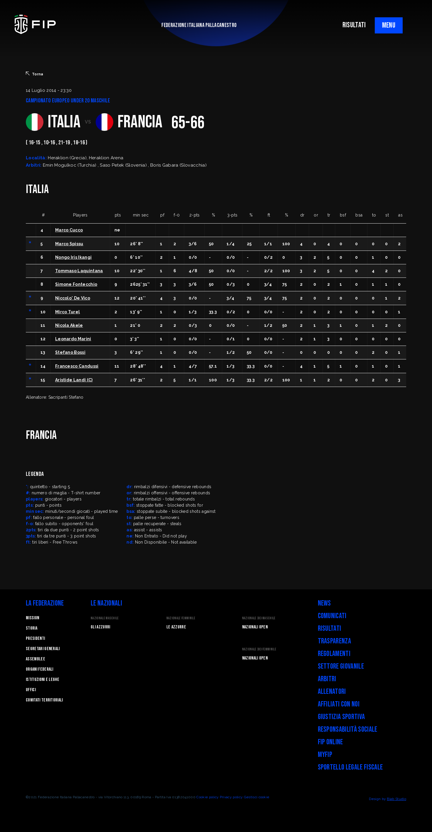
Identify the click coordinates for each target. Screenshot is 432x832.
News (324, 603)
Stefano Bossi (70, 352)
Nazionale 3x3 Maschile (259, 618)
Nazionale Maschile (105, 618)
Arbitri (327, 679)
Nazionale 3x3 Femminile (259, 649)
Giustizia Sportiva (341, 716)
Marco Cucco (69, 230)
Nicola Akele (69, 325)
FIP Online (330, 742)
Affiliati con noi (339, 704)
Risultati (329, 628)
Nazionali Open (255, 627)
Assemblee (35, 659)
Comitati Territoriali (44, 700)
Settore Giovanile (341, 666)
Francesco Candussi (77, 366)
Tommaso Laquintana (79, 270)
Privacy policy (231, 797)
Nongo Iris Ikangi (73, 257)
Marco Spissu (69, 243)
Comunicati (332, 615)
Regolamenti (334, 653)
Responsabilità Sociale (347, 729)
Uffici (31, 690)
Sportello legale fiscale (350, 767)
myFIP (325, 754)
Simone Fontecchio (76, 284)
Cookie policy (207, 797)
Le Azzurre (176, 627)
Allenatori (332, 691)
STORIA (31, 628)
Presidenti (35, 638)
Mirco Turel (67, 312)
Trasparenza (334, 641)
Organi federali (39, 669)
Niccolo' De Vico (72, 298)
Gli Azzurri (100, 627)
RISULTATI (354, 25)
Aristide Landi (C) (74, 380)
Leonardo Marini (73, 338)
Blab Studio (396, 799)
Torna (34, 74)
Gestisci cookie (256, 797)
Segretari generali (43, 649)
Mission (32, 618)
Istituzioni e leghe (42, 679)
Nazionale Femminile (180, 618)
